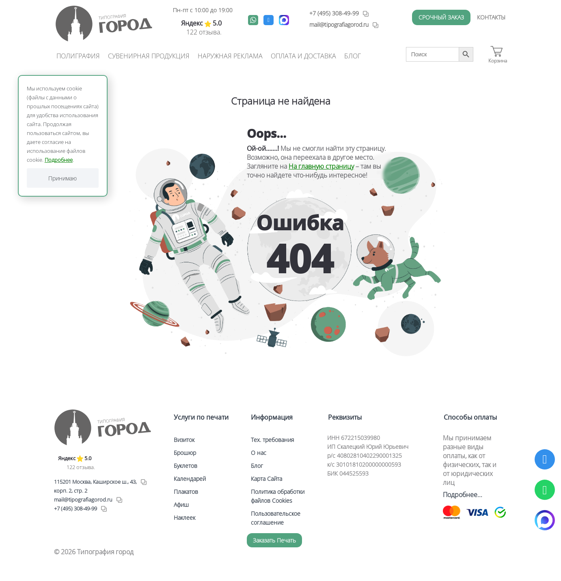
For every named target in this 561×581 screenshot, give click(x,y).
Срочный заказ (441, 17)
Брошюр (185, 453)
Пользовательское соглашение (275, 518)
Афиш (181, 504)
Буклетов (185, 466)
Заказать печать (274, 540)
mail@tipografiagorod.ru (83, 499)
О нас (258, 453)
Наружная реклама (230, 55)
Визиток (184, 440)
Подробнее (59, 159)
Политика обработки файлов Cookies (277, 496)
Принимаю (62, 178)
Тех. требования (272, 440)
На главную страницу (321, 166)
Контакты (491, 17)
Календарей (190, 478)
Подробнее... (462, 494)
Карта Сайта (266, 478)
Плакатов (186, 491)
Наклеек (184, 517)
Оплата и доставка (303, 55)
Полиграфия (78, 55)
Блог (352, 55)
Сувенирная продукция (149, 55)
